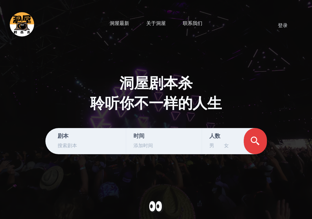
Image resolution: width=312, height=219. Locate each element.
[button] (156, 207)
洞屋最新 (119, 23)
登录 (283, 25)
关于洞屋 (156, 23)
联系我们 (192, 23)
